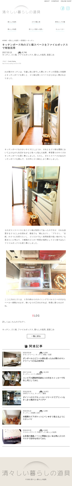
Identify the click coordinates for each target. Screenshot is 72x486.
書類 (44, 393)
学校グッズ (41, 432)
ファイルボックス (25, 55)
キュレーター (60, 29)
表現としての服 (60, 22)
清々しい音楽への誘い (36, 29)
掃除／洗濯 (47, 354)
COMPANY (55, 1)
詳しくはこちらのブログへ (13, 322)
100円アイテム (28, 393)
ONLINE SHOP (66, 1)
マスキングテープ (29, 432)
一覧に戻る (36, 336)
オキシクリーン (29, 354)
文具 (38, 413)
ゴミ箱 (14, 55)
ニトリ (33, 374)
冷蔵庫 (33, 413)
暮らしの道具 (12, 22)
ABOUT (47, 1)
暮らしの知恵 (12, 29)
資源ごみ (50, 55)
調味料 (38, 374)
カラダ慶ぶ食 (36, 22)
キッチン (6, 55)
